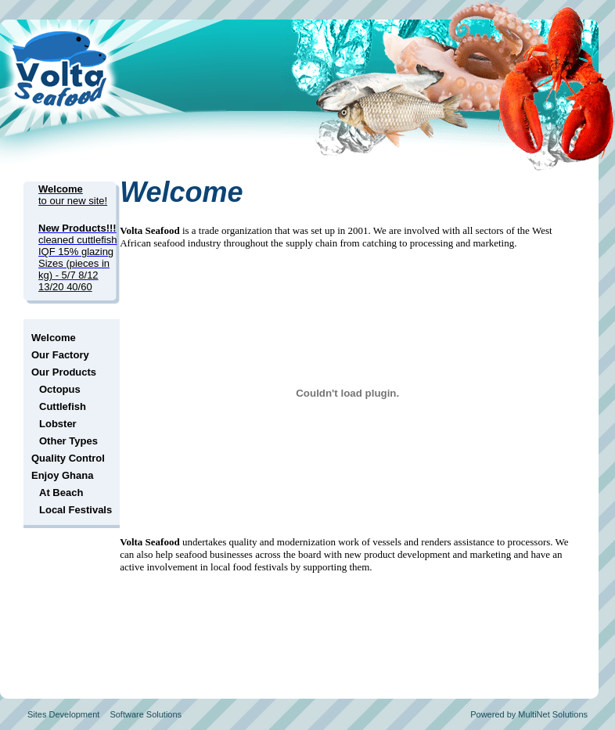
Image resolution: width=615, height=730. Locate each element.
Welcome (53, 337)
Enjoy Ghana (62, 475)
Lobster (58, 424)
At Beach (61, 492)
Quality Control (68, 458)
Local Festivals (75, 510)
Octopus (60, 389)
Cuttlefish (62, 406)
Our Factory (60, 355)
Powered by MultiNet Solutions (529, 714)
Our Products (63, 372)
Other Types (68, 441)
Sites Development (63, 714)
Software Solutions (146, 714)
